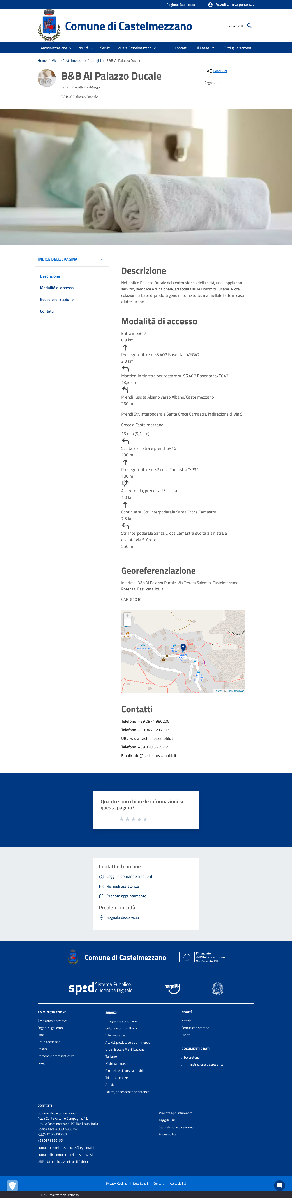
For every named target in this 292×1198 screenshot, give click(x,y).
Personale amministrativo (56, 1056)
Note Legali (140, 1183)
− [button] (127, 622)
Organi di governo (50, 1027)
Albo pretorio (190, 1057)
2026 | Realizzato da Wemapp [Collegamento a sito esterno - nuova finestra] (59, 1194)
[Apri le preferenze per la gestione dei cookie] (12, 1185)
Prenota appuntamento (175, 1113)
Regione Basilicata (180, 4)
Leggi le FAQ (167, 1120)
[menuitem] (181, 48)
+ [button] (127, 616)
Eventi (185, 1035)
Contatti (45, 1105)
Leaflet (218, 691)
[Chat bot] (279, 1185)
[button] (231, 4)
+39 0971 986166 (50, 1140)
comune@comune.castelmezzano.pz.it (66, 1154)
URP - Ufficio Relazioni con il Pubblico (64, 1161)
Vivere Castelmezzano (69, 60)
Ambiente (112, 1084)
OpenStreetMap (235, 691)
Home (42, 60)
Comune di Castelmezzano (128, 26)
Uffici (41, 1035)
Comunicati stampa (195, 1027)
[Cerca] (249, 26)
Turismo (111, 1056)
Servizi (111, 1012)
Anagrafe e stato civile (121, 1021)
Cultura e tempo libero (121, 1028)
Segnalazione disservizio (176, 1127)
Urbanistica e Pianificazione (125, 1049)
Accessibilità (167, 1134)
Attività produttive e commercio (127, 1042)
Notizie (186, 1020)
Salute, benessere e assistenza (127, 1091)
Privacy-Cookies (116, 1183)
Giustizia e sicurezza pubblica (126, 1070)
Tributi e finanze (116, 1077)
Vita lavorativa (115, 1035)
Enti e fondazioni (49, 1042)
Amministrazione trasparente (202, 1064)
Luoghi (96, 60)
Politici (42, 1049)
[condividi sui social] (216, 70)
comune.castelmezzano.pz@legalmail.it (66, 1147)
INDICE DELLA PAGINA (59, 259)
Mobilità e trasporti (118, 1063)
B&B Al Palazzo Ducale (123, 60)
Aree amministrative (52, 1020)
